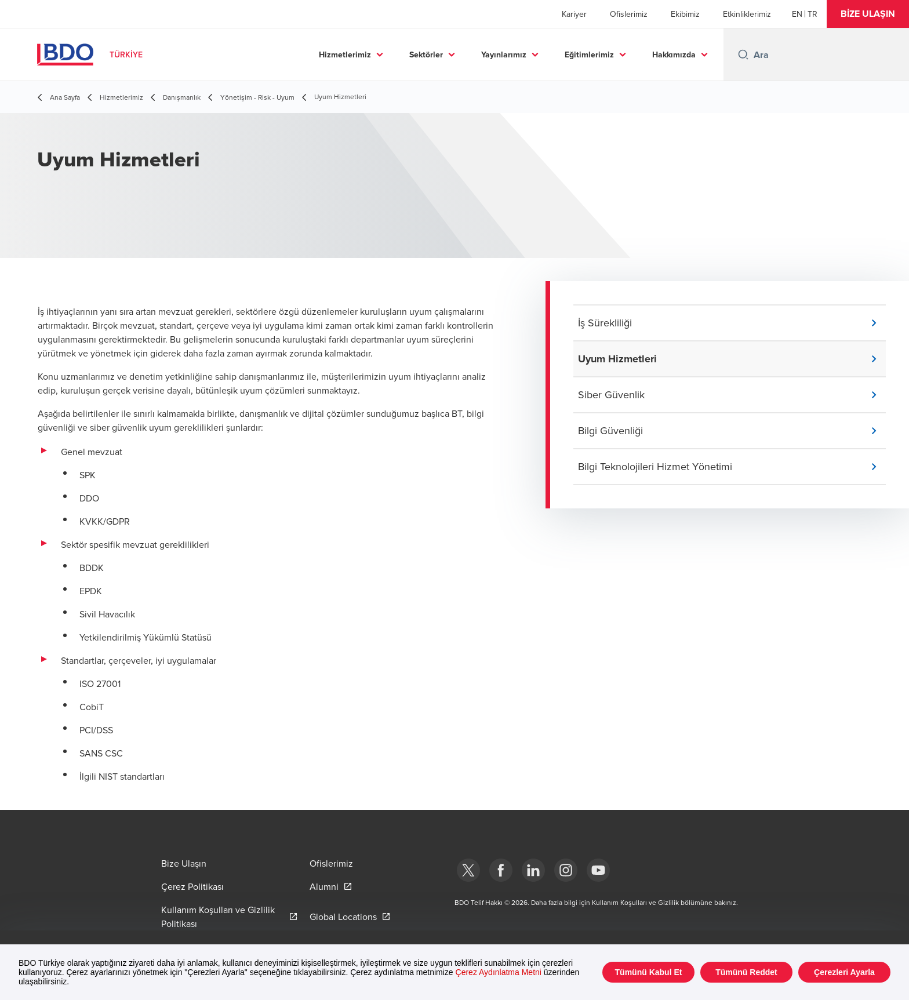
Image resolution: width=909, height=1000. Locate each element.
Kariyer (574, 14)
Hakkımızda (674, 54)
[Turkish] (812, 13)
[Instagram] (566, 870)
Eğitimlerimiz (589, 54)
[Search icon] (743, 54)
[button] (868, 14)
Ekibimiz (685, 14)
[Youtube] (598, 870)
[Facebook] (501, 870)
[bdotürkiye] (468, 870)
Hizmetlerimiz (345, 54)
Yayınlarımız (503, 54)
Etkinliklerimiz (747, 14)
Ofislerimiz (629, 14)
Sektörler (426, 54)
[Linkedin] (533, 870)
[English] (797, 13)
